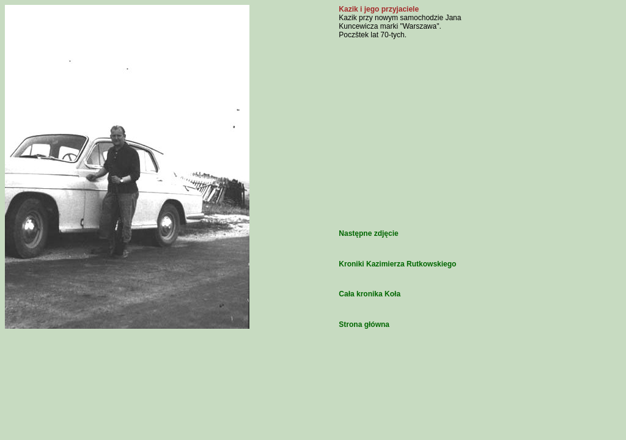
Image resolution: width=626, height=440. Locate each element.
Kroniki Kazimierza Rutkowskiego (397, 264)
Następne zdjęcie (368, 233)
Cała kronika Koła (369, 294)
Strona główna (364, 324)
